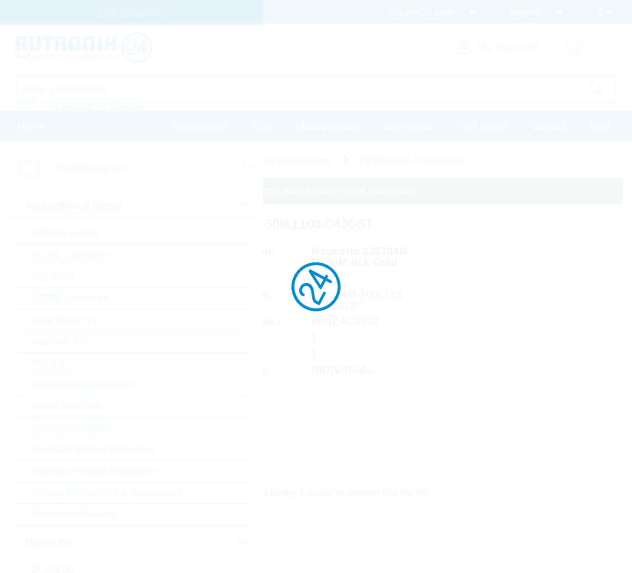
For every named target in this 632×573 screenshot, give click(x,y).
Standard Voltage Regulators (94, 471)
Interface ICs (59, 341)
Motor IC (50, 363)
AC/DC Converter (69, 255)
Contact (548, 125)
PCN (261, 125)
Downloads (409, 125)
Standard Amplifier (71, 428)
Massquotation (328, 125)
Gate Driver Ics (64, 320)
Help (599, 125)
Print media (482, 125)
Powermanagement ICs (83, 384)
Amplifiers (53, 276)
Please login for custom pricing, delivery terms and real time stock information (248, 191)
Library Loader (300, 490)
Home (31, 125)
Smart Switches (65, 406)
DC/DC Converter (70, 298)
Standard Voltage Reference (93, 449)
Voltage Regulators (73, 514)
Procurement (198, 125)
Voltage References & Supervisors (106, 492)
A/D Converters (65, 233)
